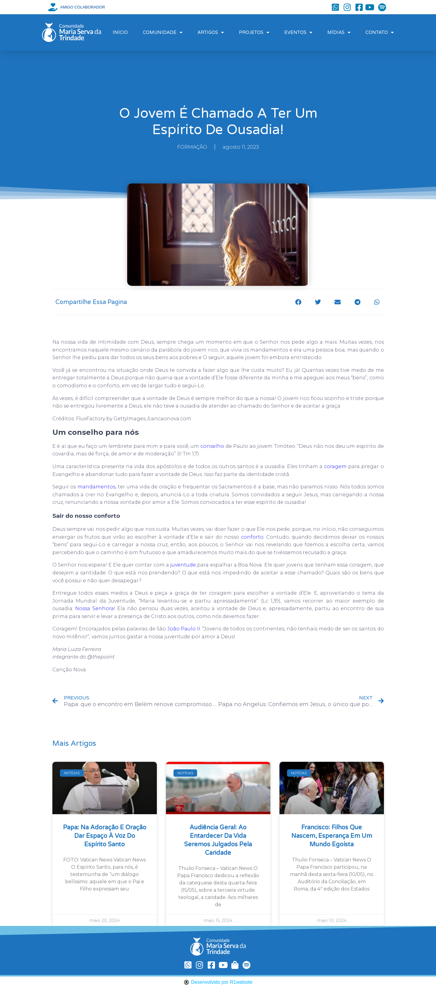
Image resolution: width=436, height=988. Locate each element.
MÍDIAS (338, 32)
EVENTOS (298, 32)
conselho (212, 446)
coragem (335, 466)
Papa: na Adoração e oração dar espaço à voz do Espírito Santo (104, 836)
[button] (298, 302)
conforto (252, 537)
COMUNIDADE (162, 32)
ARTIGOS (210, 32)
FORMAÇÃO (192, 147)
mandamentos (96, 487)
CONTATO (379, 32)
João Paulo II (183, 629)
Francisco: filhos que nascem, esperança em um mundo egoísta (331, 836)
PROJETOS (254, 32)
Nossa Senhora (94, 608)
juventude (183, 565)
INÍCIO (120, 32)
